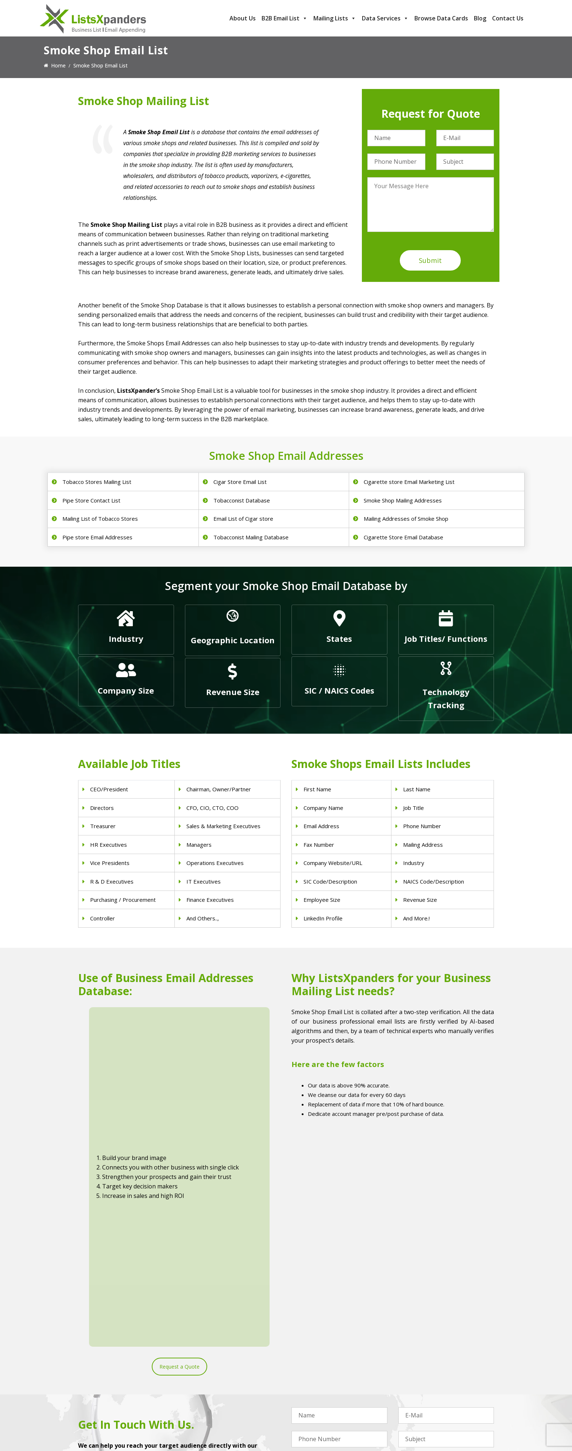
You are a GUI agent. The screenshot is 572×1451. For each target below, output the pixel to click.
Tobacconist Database (241, 500)
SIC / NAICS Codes (339, 690)
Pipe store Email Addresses (97, 537)
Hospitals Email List (208, 1399)
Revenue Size (232, 691)
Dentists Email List (207, 1370)
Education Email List (315, 1418)
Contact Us (507, 18)
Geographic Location (233, 640)
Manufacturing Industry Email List (330, 1408)
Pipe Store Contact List (91, 500)
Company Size (126, 690)
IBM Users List (415, 1408)
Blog (480, 18)
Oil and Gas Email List (317, 1399)
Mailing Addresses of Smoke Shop (406, 518)
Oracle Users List (418, 1418)
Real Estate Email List (316, 1380)
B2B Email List (285, 18)
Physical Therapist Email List (218, 1389)
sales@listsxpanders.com (117, 1390)
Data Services (385, 18)
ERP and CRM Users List (427, 1361)
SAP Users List (415, 1380)
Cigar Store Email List (240, 481)
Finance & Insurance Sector (323, 1389)
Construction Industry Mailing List (330, 1361)
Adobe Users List (418, 1370)
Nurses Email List (205, 1418)
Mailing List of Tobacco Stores (100, 518)
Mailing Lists (334, 18)
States (339, 638)
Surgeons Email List (208, 1408)
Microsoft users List (421, 1399)
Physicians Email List (209, 1361)
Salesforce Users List (423, 1389)
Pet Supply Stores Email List (324, 1370)
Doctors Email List (206, 1380)
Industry (126, 638)
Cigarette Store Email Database (403, 537)
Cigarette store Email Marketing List (409, 481)
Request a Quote (179, 1120)
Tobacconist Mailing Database (251, 537)
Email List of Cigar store (243, 518)
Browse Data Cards (441, 18)
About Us (242, 18)
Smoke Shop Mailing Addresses (403, 500)
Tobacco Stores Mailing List (96, 481)
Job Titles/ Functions (446, 638)
